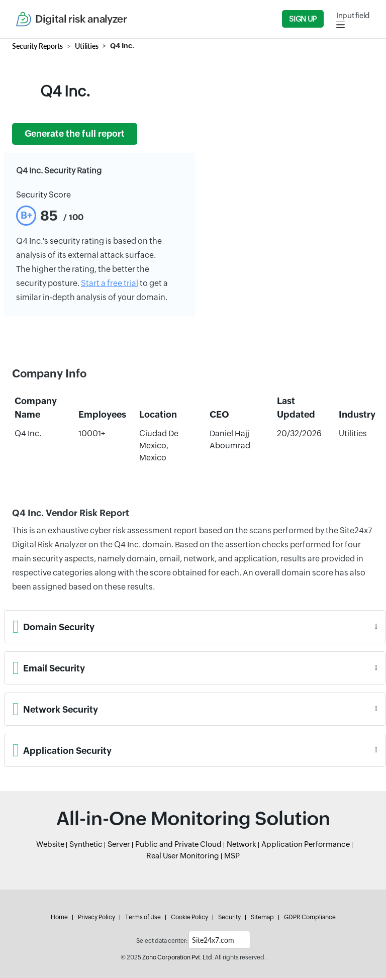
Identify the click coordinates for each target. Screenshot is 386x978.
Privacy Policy (96, 917)
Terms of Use (143, 917)
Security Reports (37, 46)
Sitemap (262, 917)
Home (59, 917)
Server (119, 844)
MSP (232, 855)
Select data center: (161, 940)
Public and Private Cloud (178, 844)
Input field (353, 15)
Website (50, 844)
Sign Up (302, 19)
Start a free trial (109, 283)
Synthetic (86, 844)
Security (229, 917)
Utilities (87, 46)
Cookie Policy (189, 917)
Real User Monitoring (182, 855)
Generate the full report (75, 134)
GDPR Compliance (310, 917)
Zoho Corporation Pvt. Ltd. (178, 957)
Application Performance (305, 844)
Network (241, 844)
